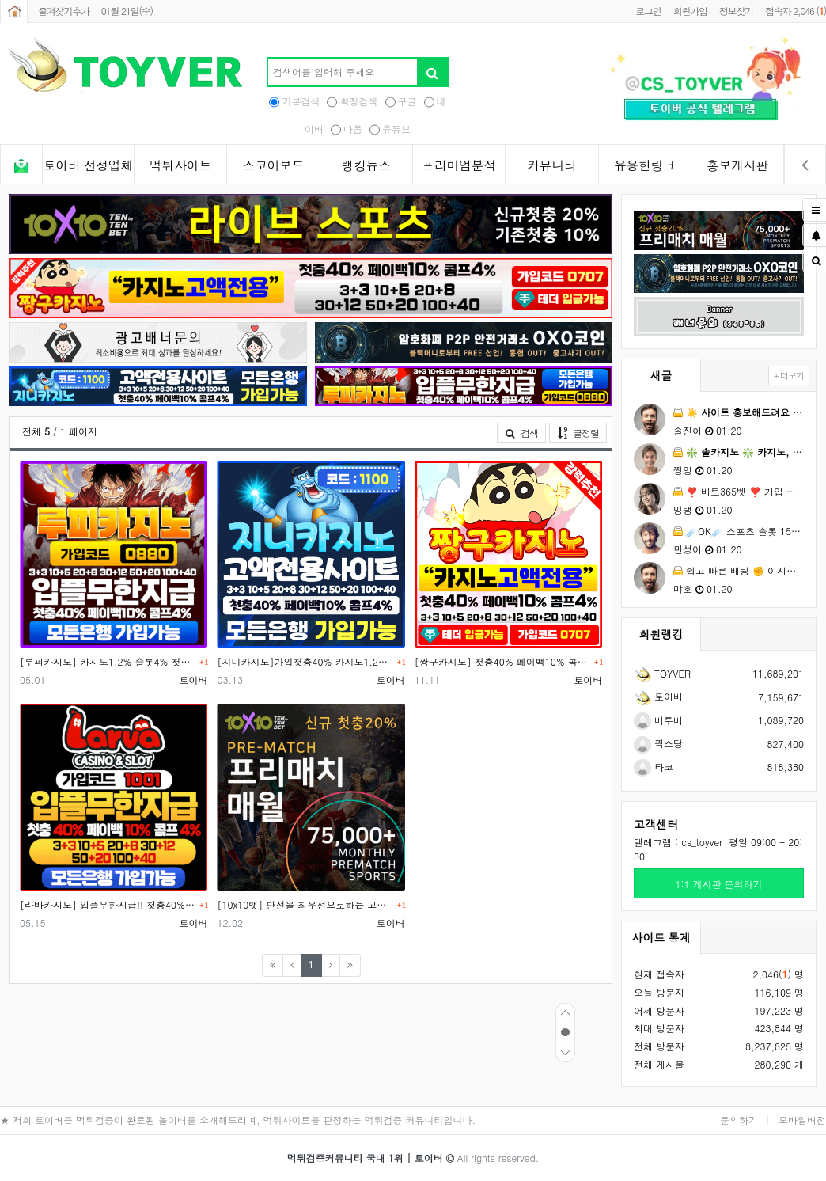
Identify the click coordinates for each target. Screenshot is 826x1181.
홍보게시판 (737, 165)
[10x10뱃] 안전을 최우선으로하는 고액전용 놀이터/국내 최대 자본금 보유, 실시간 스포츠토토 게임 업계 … (304, 904)
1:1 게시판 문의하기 (718, 883)
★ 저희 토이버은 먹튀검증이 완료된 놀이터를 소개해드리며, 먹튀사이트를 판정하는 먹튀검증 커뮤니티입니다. (238, 1119)
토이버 (658, 696)
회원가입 (690, 10)
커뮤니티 (551, 165)
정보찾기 (736, 10)
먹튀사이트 (180, 165)
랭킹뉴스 (366, 165)
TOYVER (662, 673)
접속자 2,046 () (795, 10)
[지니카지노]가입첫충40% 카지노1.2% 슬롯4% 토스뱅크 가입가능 (304, 661)
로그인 (648, 10)
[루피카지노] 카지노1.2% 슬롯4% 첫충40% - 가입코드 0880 (107, 661)
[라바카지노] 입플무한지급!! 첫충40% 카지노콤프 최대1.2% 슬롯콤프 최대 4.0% (107, 904)
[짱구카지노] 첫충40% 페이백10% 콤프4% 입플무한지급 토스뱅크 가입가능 (502, 661)
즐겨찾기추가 (63, 10)
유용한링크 (645, 165)
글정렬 (582, 432)
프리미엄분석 (459, 165)
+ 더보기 (789, 376)
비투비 (658, 720)
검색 (521, 432)
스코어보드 (274, 165)
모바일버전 (802, 1119)
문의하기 (739, 1119)
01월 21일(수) (127, 10)
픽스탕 (658, 743)
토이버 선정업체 (88, 165)
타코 (653, 766)
